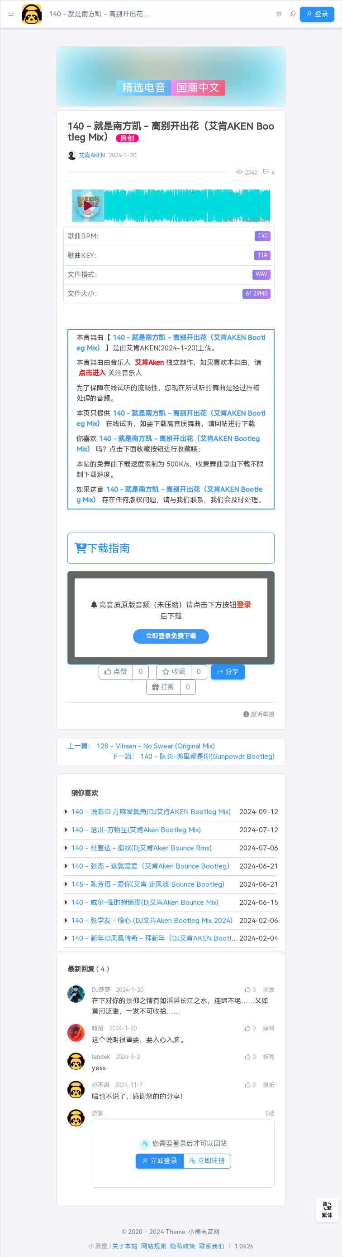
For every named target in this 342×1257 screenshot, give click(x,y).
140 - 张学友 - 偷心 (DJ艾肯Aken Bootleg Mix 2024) (151, 925)
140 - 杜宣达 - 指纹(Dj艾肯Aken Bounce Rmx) (141, 853)
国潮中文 (198, 88)
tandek (102, 1061)
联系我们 (211, 1246)
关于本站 (125, 1246)
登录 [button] (314, 14)
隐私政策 (182, 1246)
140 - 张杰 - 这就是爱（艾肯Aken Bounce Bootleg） (152, 871)
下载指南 (102, 548)
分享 (242, 673)
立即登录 (156, 1166)
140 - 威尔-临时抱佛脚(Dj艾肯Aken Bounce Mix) (144, 907)
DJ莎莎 (102, 994)
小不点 (101, 1090)
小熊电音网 (204, 1231)
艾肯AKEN (92, 155)
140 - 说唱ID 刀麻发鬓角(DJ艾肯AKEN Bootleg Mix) (151, 816)
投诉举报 (259, 719)
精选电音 (144, 88)
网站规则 (153, 1246)
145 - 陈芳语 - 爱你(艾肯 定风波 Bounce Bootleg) (147, 889)
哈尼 (98, 1033)
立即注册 (210, 1166)
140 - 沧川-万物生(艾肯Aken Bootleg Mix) (136, 835)
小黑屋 (98, 1246)
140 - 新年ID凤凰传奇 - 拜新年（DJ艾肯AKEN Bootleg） (158, 943)
